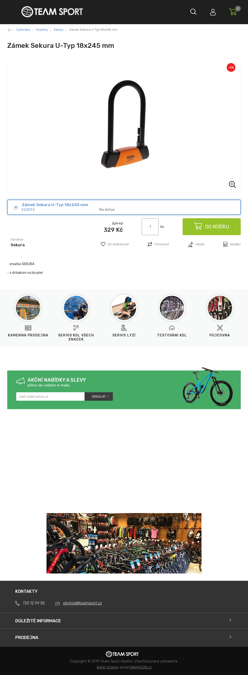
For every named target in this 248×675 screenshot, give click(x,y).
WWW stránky (108, 667)
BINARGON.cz (141, 667)
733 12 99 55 (34, 603)
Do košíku (211, 227)
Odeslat (99, 396)
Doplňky (42, 29)
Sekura (18, 244)
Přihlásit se (213, 11)
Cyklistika (23, 29)
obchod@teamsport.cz (82, 603)
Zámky (58, 29)
